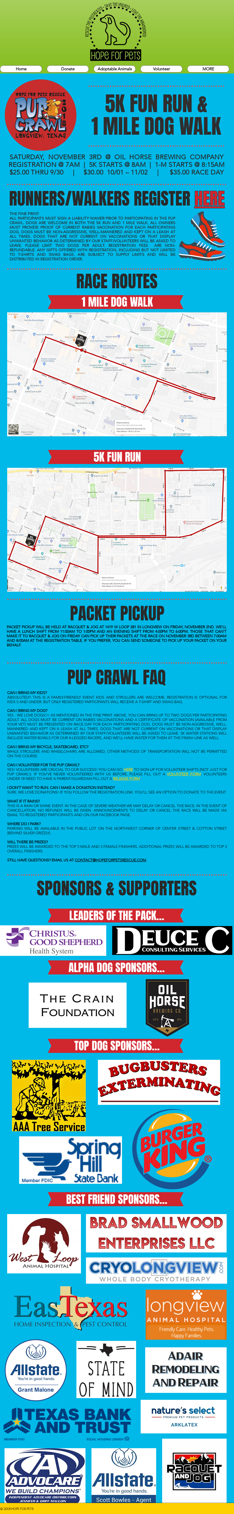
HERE (128, 769)
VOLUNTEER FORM (184, 774)
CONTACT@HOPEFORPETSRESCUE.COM (110, 860)
